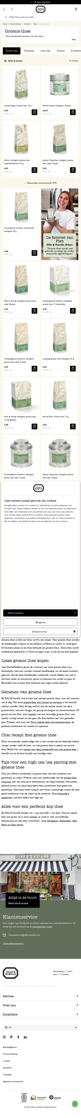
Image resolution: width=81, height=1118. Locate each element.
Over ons (9, 1005)
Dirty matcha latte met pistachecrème (50, 722)
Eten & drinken (16, 24)
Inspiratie (10, 1014)
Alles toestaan (42, 612)
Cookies (6, 1061)
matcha (32, 714)
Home (5, 24)
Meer (74, 40)
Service (8, 996)
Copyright (7, 1074)
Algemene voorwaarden (13, 1081)
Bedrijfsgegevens (10, 1047)
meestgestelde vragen (42, 927)
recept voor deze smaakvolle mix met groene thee (49, 749)
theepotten (65, 821)
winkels (33, 817)
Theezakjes (29, 51)
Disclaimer (7, 1068)
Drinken (27, 24)
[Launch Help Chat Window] (75, 1104)
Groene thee (12, 51)
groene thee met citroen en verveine (42, 702)
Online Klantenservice (13, 943)
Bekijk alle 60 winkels (18, 903)
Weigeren (40, 622)
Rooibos (61, 51)
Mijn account (11, 9)
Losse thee (46, 51)
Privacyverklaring (10, 1054)
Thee (35, 24)
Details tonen (54, 631)
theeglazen (52, 821)
